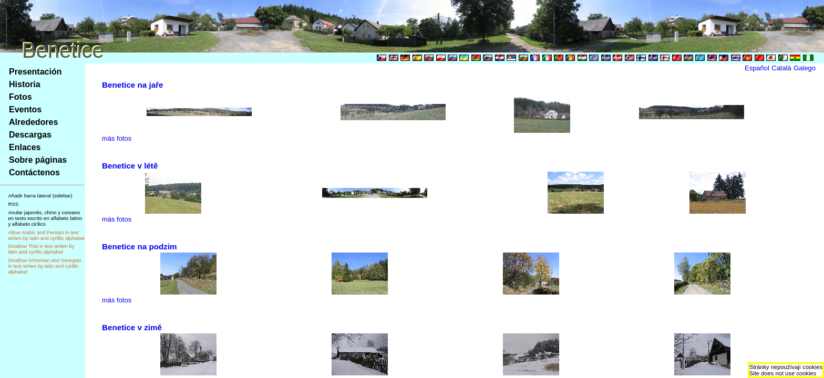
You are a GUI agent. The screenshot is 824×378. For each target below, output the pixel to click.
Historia (24, 84)
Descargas (30, 134)
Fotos (20, 96)
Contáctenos (34, 172)
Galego (805, 68)
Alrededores (33, 122)
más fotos (116, 138)
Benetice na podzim (139, 246)
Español (757, 68)
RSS (13, 204)
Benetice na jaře (132, 84)
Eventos (25, 109)
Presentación (35, 71)
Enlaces (24, 147)
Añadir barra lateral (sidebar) (40, 195)
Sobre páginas (38, 159)
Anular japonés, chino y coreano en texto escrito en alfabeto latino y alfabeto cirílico (45, 218)
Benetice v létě (130, 165)
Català (781, 68)
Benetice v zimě (132, 327)
